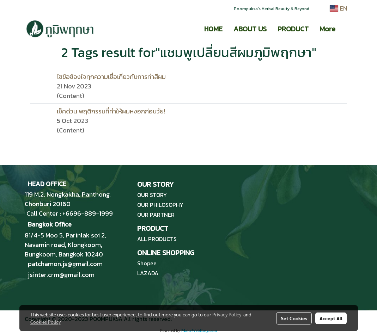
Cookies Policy (45, 321)
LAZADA (147, 273)
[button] (347, 29)
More (327, 29)
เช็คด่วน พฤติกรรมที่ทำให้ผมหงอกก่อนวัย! (111, 111)
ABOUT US (250, 29)
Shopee (147, 263)
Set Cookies (294, 318)
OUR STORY (152, 195)
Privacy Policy (226, 314)
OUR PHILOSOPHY (160, 204)
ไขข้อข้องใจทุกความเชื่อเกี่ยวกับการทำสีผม (111, 76)
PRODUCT (293, 29)
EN (338, 8)
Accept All (331, 318)
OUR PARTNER (156, 214)
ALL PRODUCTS (157, 239)
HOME (213, 29)
